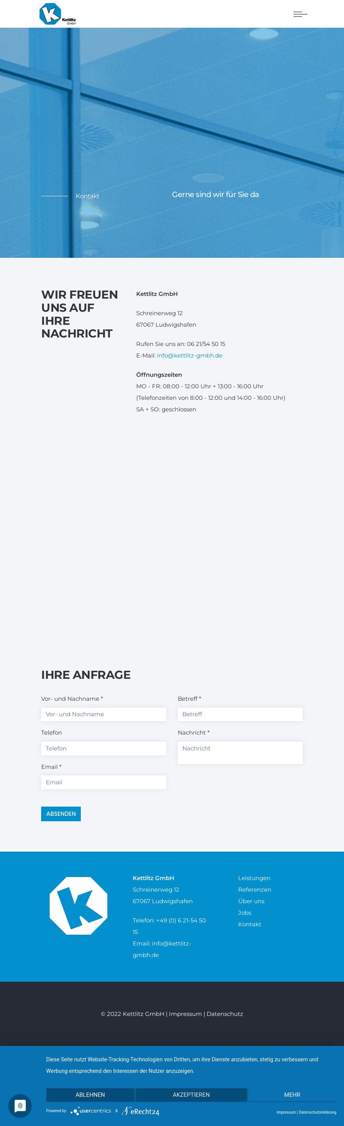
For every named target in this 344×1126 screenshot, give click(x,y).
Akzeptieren (191, 1095)
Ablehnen (89, 1095)
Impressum (185, 1013)
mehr (293, 1095)
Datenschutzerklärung (317, 1112)
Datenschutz (225, 1013)
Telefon (51, 732)
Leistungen (254, 878)
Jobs (244, 912)
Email (51, 766)
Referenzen (254, 889)
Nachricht (194, 732)
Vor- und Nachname (72, 698)
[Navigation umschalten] (300, 14)
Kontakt (249, 924)
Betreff (189, 698)
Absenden (61, 814)
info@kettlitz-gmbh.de (189, 355)
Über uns (251, 901)
